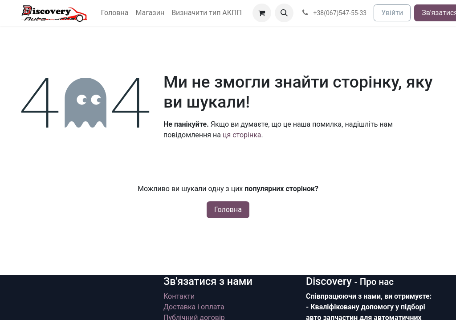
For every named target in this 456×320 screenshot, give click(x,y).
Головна (228, 209)
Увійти (392, 12)
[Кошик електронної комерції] (261, 13)
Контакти (179, 296)
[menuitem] (115, 13)
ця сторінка (242, 135)
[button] (284, 13)
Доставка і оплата (193, 307)
